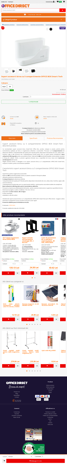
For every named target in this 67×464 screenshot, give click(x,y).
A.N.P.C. (50, 419)
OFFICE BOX (12, 205)
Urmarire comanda (17, 415)
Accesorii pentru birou (22, 24)
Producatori (50, 389)
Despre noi (17, 391)
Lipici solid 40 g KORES (49, 350)
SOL (50, 421)
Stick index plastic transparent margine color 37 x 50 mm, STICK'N (11, 305)
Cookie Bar (50, 417)
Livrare (50, 390)
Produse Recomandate (55, 138)
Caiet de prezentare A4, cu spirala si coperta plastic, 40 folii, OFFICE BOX (48, 240)
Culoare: (5, 261)
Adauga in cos (35, 461)
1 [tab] (32, 278)
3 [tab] (32, 324)
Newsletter (17, 395)
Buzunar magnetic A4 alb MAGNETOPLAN (30, 304)
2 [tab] (35, 278)
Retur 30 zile (16, 417)
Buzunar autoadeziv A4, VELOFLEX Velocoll (50, 304)
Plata (50, 392)
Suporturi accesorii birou (37, 24)
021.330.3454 (18, 400)
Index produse (50, 385)
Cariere (50, 422)
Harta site (50, 424)
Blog (17, 393)
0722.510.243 (33, 102)
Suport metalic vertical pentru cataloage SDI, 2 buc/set (28, 240)
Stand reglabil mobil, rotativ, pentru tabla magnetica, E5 (30, 352)
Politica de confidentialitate (50, 415)
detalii (11, 118)
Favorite (17, 414)
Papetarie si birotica (8, 24)
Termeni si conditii (50, 412)
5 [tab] (37, 324)
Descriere (12, 138)
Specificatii (33, 138)
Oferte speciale (50, 387)
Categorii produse (32, 20)
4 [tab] (35, 324)
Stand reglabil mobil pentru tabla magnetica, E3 (11, 352)
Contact (17, 397)
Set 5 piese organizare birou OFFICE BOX (11, 238)
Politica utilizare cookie (50, 414)
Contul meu (17, 412)
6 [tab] (40, 324)
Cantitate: (26, 97)
